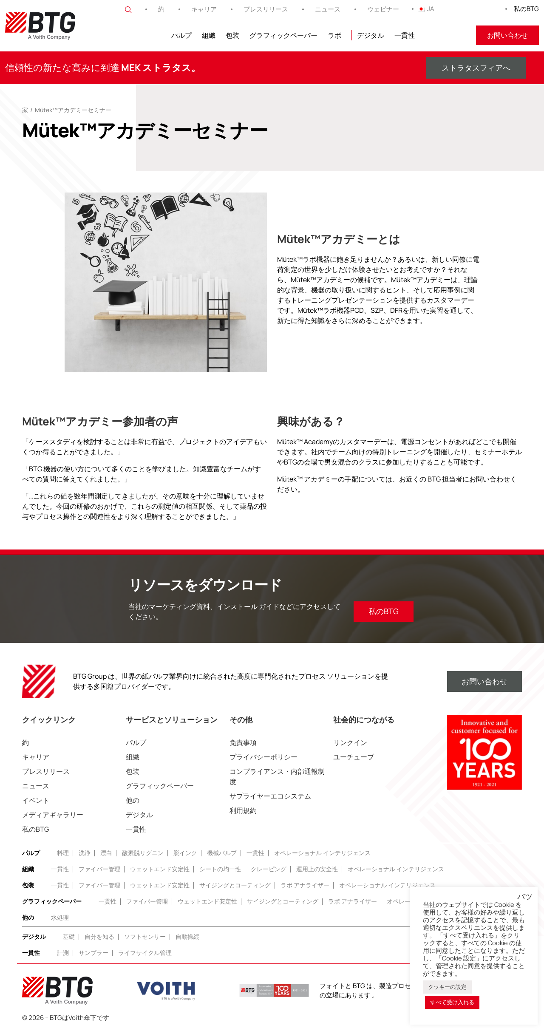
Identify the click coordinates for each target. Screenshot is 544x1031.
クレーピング (268, 869)
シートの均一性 (220, 869)
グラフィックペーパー (283, 35)
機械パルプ (222, 853)
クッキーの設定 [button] (447, 987)
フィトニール (445, 35)
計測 (63, 953)
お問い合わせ (507, 35)
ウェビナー (383, 9)
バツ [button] (525, 896)
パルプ (181, 35)
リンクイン (350, 742)
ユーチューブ (353, 757)
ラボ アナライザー (304, 885)
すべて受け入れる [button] (452, 1002)
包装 (232, 35)
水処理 (60, 917)
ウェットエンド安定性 (160, 869)
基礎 (69, 936)
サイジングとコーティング (235, 885)
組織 (208, 35)
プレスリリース (266, 9)
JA (425, 8)
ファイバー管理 (99, 869)
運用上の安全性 (317, 869)
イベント (35, 800)
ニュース (327, 9)
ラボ (334, 35)
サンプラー (93, 953)
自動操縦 (187, 936)
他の (132, 800)
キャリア (204, 9)
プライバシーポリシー (264, 757)
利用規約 (243, 810)
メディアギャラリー (52, 814)
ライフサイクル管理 (145, 953)
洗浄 (85, 853)
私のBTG (526, 8)
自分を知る (99, 936)
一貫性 (404, 35)
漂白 (106, 853)
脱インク (185, 853)
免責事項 (243, 742)
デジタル (370, 35)
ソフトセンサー (145, 936)
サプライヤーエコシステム (270, 796)
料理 (63, 853)
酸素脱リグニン (143, 853)
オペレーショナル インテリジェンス (322, 853)
